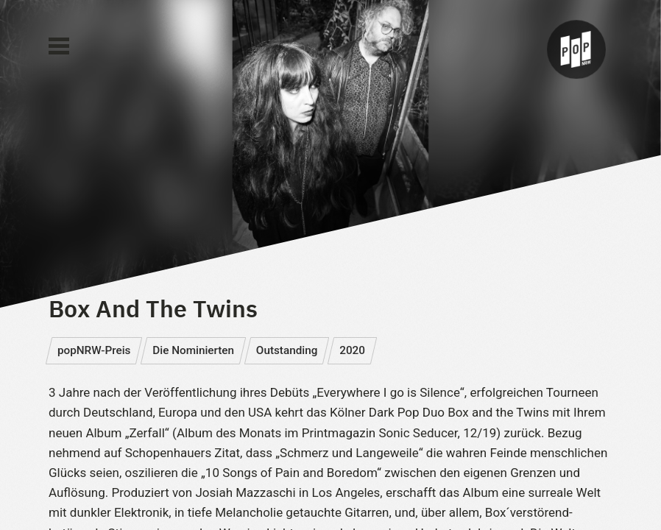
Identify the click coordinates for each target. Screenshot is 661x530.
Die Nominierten (193, 350)
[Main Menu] (59, 46)
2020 (352, 350)
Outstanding (287, 350)
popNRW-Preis (94, 350)
